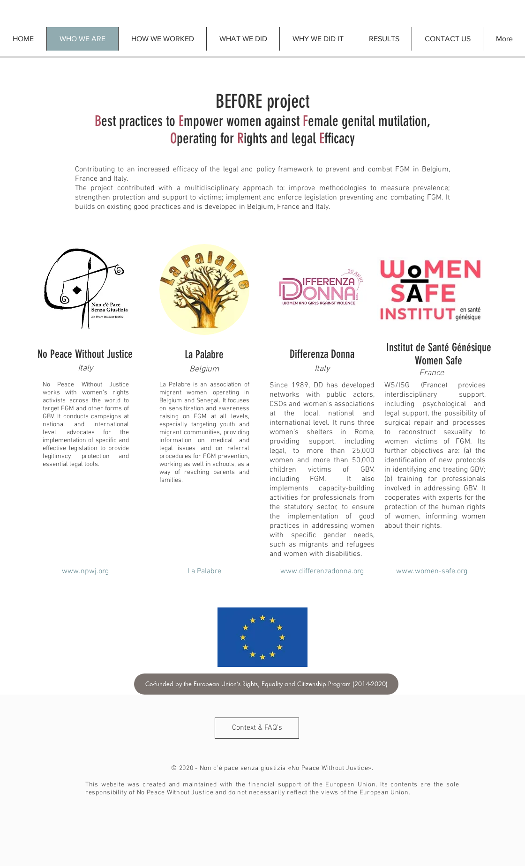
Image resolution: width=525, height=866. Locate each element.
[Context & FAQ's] (257, 728)
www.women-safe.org (431, 571)
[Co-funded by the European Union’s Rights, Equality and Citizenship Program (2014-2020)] (266, 684)
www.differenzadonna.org (322, 571)
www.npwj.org (85, 571)
